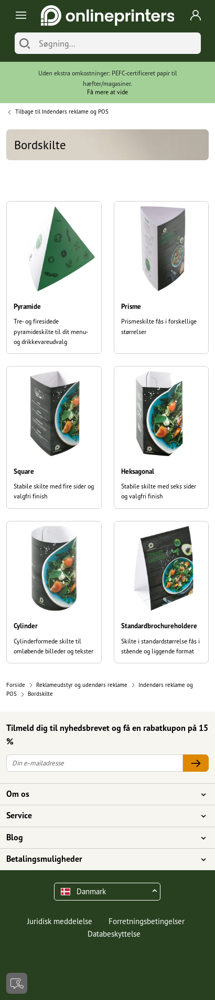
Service (101, 815)
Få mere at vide (107, 92)
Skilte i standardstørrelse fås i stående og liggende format (160, 646)
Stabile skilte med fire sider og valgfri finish (54, 491)
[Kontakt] (16, 983)
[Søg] (24, 43)
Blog (101, 837)
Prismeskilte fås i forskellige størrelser (159, 326)
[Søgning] (117, 43)
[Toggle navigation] (19, 15)
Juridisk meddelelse (59, 921)
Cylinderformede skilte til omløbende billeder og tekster (53, 646)
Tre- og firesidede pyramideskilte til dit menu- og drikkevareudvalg (51, 331)
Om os (101, 794)
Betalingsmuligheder (101, 859)
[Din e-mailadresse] (94, 763)
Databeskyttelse (114, 934)
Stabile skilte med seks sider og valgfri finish (158, 491)
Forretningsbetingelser (147, 921)
